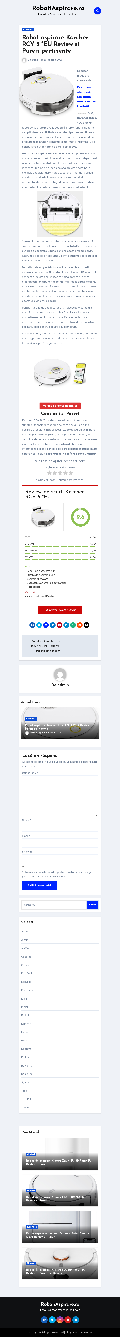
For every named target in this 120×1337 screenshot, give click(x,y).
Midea (24, 1032)
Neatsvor (26, 1048)
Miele (24, 1040)
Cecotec (26, 956)
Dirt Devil (26, 973)
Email (26, 835)
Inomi (24, 1007)
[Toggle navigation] (20, 11)
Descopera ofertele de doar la (87, 97)
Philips (25, 1057)
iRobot (25, 1015)
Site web (27, 851)
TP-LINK (26, 1099)
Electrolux (27, 990)
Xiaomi (25, 1107)
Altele (24, 939)
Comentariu (30, 772)
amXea (25, 948)
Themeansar (85, 1332)
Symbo (25, 1082)
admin (35, 59)
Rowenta (26, 1065)
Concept (26, 965)
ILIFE (24, 998)
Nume (26, 820)
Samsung (27, 1074)
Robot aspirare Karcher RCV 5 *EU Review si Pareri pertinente (55, 44)
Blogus (70, 1332)
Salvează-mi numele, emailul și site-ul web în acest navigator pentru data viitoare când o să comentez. (58, 874)
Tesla (24, 1090)
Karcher (28, 29)
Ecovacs (26, 981)
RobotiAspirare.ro (58, 8)
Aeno (24, 931)
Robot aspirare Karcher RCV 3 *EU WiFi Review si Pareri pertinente (45, 646)
